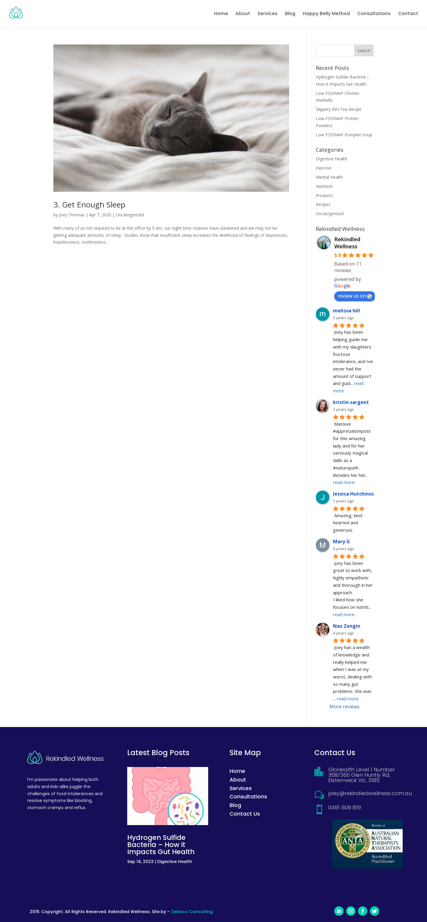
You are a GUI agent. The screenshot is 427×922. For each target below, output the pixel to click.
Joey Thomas (72, 215)
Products (324, 195)
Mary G (341, 541)
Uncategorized (130, 215)
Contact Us (245, 813)
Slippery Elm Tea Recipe (338, 109)
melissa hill (346, 310)
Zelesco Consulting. (192, 912)
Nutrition (324, 186)
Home (221, 14)
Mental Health (329, 177)
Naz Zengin (346, 626)
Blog (290, 14)
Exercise (324, 168)
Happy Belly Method (326, 14)
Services (267, 14)
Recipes (323, 204)
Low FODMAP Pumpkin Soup (344, 135)
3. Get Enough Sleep (89, 204)
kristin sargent (351, 402)
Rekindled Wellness (347, 243)
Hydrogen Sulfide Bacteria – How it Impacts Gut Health (161, 845)
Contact (408, 14)
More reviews (344, 706)
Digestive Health (331, 159)
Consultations (374, 14)
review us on (355, 296)
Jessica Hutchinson (355, 493)
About (242, 14)
